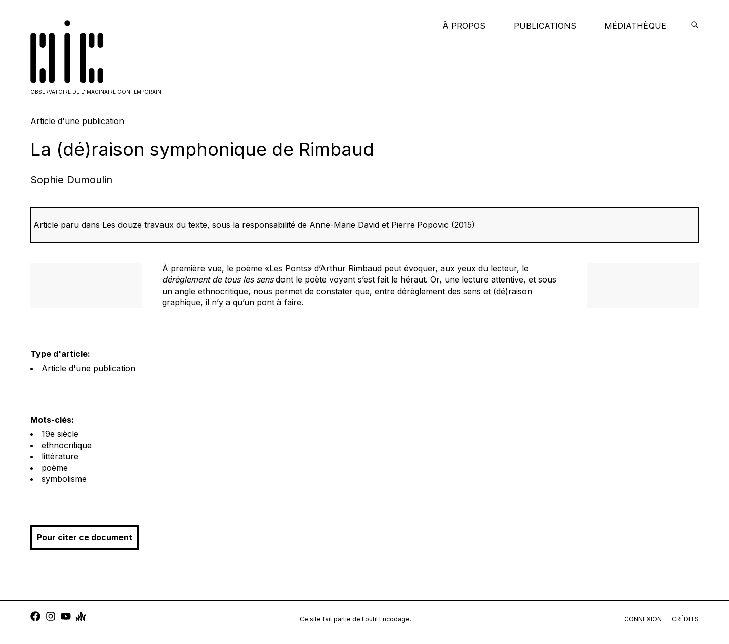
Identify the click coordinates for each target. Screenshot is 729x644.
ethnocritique (67, 445)
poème (55, 468)
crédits (685, 619)
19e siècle (60, 434)
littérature (60, 456)
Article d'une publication (88, 368)
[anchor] (81, 617)
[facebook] (35, 617)
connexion (643, 619)
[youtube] (66, 617)
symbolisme (64, 479)
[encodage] (695, 25)
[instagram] (51, 617)
